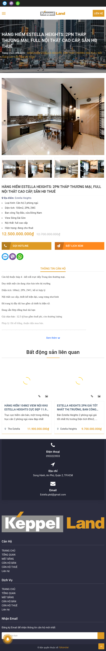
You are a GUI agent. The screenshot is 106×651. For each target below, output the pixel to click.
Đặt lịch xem (69, 246)
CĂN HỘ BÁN (9, 563)
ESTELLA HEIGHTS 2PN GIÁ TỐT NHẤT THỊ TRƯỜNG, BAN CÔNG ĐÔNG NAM (77, 409)
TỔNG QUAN (8, 554)
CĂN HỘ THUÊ (10, 567)
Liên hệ (98, 13)
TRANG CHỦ (8, 550)
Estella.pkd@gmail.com (53, 494)
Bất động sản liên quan (53, 352)
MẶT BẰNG (8, 558)
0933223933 (53, 456)
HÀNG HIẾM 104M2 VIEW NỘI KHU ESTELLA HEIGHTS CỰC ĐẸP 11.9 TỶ (26, 409)
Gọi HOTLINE (15, 246)
